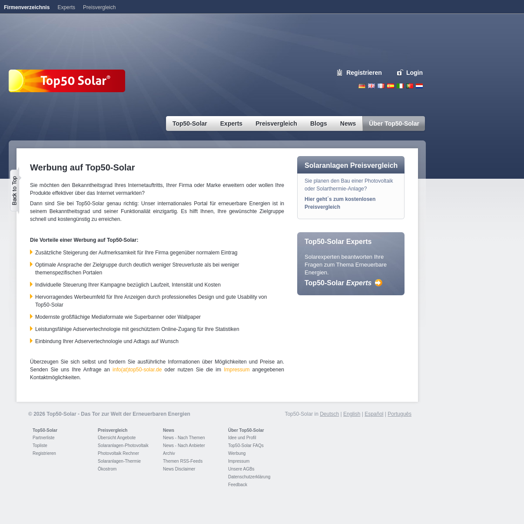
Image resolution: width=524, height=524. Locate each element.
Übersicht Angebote (117, 437)
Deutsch (361, 85)
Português (399, 414)
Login (414, 72)
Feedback (237, 484)
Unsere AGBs (241, 469)
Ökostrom (107, 469)
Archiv (169, 453)
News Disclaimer (179, 469)
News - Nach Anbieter (184, 445)
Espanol (390, 85)
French (381, 85)
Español (374, 414)
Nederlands (419, 85)
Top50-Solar (338, 283)
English (371, 85)
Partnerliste (44, 437)
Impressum (236, 370)
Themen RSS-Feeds (182, 461)
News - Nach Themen (184, 437)
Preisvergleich (112, 430)
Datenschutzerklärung (249, 476)
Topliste (40, 445)
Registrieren (364, 72)
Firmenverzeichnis (27, 7)
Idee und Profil (242, 437)
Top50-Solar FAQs (246, 445)
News (168, 430)
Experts (66, 7)
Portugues (409, 85)
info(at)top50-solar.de (137, 370)
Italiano (400, 85)
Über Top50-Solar (246, 430)
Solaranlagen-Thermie (119, 461)
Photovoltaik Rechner (118, 453)
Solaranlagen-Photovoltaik (123, 445)
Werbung (236, 453)
